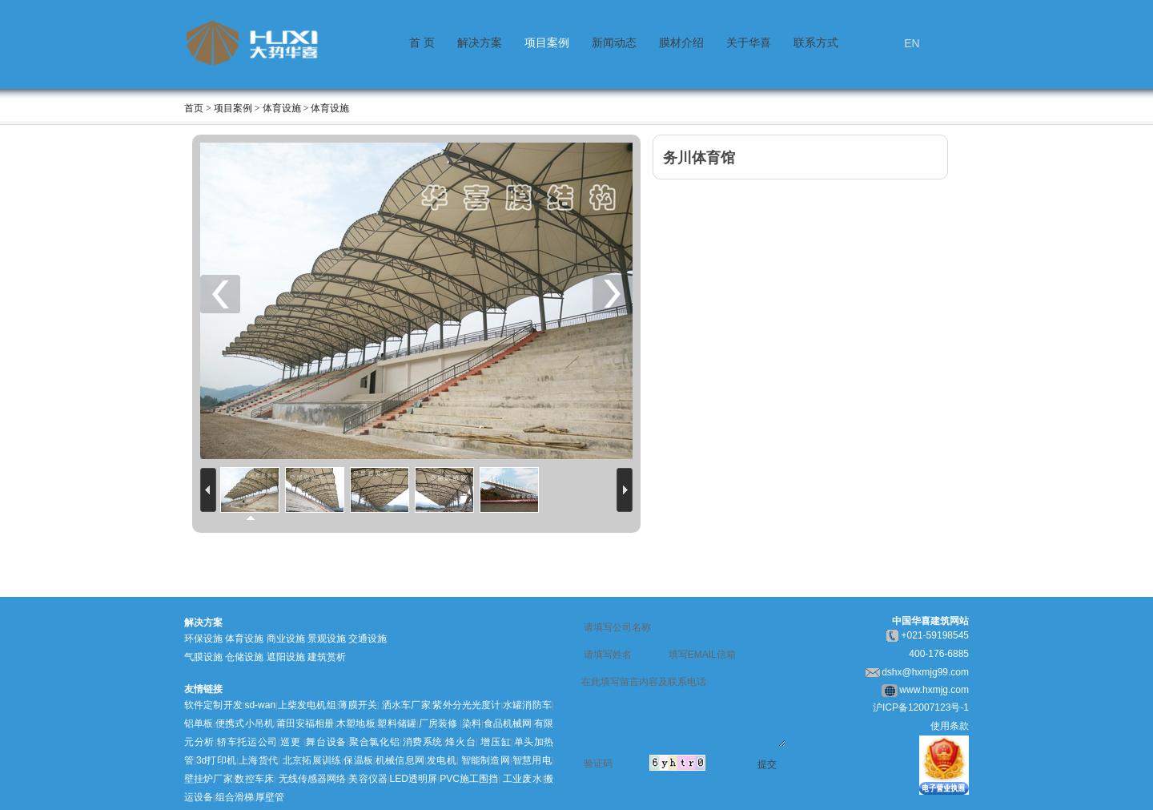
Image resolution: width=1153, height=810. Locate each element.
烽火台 (460, 742)
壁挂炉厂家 (208, 778)
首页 (193, 108)
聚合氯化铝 (374, 742)
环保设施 (203, 638)
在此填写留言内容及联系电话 (683, 710)
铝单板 (198, 723)
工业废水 (522, 778)
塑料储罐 (396, 723)
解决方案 (479, 43)
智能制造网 (485, 760)
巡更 (290, 742)
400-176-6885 (939, 653)
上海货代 (258, 760)
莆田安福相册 (305, 723)
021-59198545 (938, 635)
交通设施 (367, 638)
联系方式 (815, 43)
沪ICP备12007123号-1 (921, 707)
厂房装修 (438, 723)
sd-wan (259, 705)
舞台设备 (326, 742)
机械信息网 (400, 760)
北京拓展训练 (312, 760)
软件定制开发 (213, 705)
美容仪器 (368, 778)
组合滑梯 (234, 797)
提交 (767, 764)
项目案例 (546, 43)
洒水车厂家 (405, 705)
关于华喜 (748, 43)
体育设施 (244, 638)
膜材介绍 (681, 43)
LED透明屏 (414, 778)
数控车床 (254, 778)
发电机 (441, 760)
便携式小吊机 (244, 723)
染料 (471, 723)
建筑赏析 (326, 657)
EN (911, 43)
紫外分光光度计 (466, 705)
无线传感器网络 (313, 778)
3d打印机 (216, 760)
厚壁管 (269, 797)
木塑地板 (356, 723)
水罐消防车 (527, 705)
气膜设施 (203, 657)
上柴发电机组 (307, 705)
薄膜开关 (357, 705)
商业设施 (286, 638)
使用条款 (949, 725)
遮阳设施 (286, 657)
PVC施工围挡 (469, 778)
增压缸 (495, 742)
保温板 (358, 760)
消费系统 (422, 742)
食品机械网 (508, 723)
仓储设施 (244, 657)
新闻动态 (614, 43)
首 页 (422, 43)
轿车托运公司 (248, 742)
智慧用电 (531, 760)
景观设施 (326, 638)
